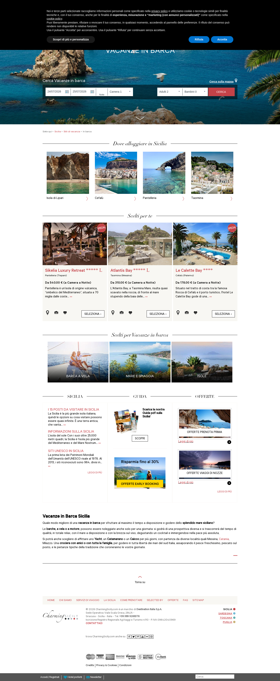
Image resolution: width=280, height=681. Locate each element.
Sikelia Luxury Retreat (73, 271)
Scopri (140, 439)
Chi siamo (65, 600)
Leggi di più (95, 472)
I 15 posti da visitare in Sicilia (73, 410)
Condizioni (125, 665)
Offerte (173, 600)
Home (51, 600)
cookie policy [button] (54, 18)
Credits (90, 665)
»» (71, 297)
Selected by (155, 600)
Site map (198, 600)
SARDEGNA (226, 613)
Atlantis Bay (130, 271)
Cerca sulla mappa (223, 81)
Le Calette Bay (194, 271)
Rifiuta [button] (199, 39)
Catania (224, 539)
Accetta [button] (222, 39)
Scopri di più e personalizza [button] (71, 39)
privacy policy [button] (159, 11)
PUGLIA (229, 622)
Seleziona (93, 314)
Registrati (54, 677)
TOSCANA (227, 618)
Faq (185, 600)
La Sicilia (110, 600)
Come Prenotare (131, 600)
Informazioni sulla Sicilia (71, 432)
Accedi (44, 677)
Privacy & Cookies (106, 665)
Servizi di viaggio (87, 600)
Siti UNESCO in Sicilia (66, 451)
